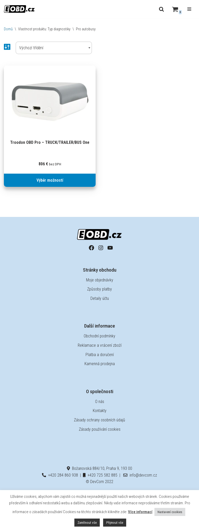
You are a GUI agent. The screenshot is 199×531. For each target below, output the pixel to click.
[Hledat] (161, 9)
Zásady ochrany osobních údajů (99, 419)
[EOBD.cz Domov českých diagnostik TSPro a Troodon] (19, 9)
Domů (8, 29)
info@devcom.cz (140, 475)
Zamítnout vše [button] (87, 523)
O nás (99, 401)
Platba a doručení (99, 354)
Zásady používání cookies (99, 429)
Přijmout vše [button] (114, 523)
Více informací (140, 511)
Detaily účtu (99, 298)
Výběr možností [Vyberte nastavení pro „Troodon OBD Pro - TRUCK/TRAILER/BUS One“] (49, 180)
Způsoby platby (99, 289)
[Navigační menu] (189, 9)
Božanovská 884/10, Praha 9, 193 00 (100, 468)
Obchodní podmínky (99, 336)
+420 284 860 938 (60, 475)
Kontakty (99, 410)
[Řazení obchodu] (54, 47)
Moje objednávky (99, 280)
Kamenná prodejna (99, 364)
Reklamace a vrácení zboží (99, 345)
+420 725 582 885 (100, 475)
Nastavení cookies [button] (170, 512)
